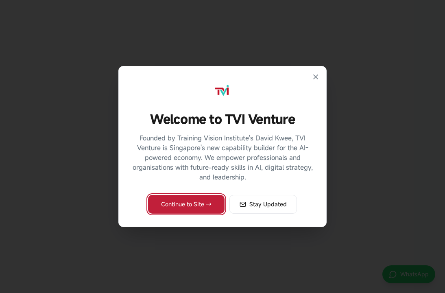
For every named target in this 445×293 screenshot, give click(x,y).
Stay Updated (263, 204)
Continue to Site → (186, 204)
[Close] (315, 77)
